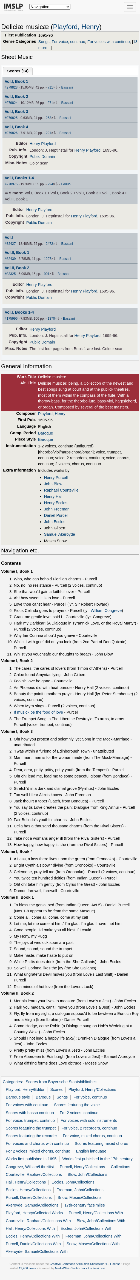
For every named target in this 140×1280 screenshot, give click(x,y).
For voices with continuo (108, 41)
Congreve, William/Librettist (30, 1167)
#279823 (11, 87)
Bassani (67, 87)
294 (50, 184)
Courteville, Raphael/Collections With (38, 1221)
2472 (49, 244)
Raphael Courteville (61, 490)
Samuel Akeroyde (59, 534)
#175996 (11, 318)
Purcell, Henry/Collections (82, 1167)
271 (50, 103)
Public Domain (42, 156)
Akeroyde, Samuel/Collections (32, 1205)
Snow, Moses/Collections (80, 1197)
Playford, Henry (76, 26)
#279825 (11, 118)
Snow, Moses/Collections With (93, 1244)
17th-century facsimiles (84, 1205)
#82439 (10, 259)
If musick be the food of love (38, 712)
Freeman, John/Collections (80, 1190)
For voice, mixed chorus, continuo (92, 1136)
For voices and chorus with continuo (37, 1143)
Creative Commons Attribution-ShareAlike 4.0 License (85, 1263)
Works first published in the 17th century (97, 1159)
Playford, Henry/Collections (92, 1089)
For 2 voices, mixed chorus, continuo (38, 1151)
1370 (51, 318)
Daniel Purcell (56, 515)
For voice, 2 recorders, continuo (89, 1128)
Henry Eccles (55, 503)
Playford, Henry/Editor (25, 1089)
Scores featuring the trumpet (31, 1128)
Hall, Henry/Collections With (30, 1228)
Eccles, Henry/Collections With (33, 1236)
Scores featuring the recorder (31, 1136)
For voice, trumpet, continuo (30, 1120)
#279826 (11, 133)
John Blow (53, 484)
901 (46, 274)
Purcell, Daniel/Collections (29, 1197)
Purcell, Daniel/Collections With (33, 1244)
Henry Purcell (56, 477)
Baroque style (18, 1097)
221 (48, 133)
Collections (120, 1167)
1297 (47, 259)
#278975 (11, 184)
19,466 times (27, 1268)
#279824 (11, 103)
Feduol (66, 184)
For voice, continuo (68, 41)
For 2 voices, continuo (79, 1113)
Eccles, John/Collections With (86, 1228)
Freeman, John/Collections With (93, 1236)
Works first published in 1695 (31, 1159)
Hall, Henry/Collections (26, 1182)
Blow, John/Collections (87, 1174)
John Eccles (54, 522)
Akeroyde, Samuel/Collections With (36, 1251)
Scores (56, 1089)
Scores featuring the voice (77, 1105)
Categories (12, 1082)
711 (50, 87)
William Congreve (106, 610)
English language (91, 1151)
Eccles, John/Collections (73, 1182)
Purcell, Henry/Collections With (96, 1213)
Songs (44, 41)
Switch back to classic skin (88, 1268)
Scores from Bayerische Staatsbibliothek (61, 1082)
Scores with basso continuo (30, 1113)
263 (48, 118)
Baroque (45, 433)
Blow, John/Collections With (101, 1221)
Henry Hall (53, 496)
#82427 (10, 244)
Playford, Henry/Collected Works (34, 1213)
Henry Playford (43, 143)
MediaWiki (62, 1268)
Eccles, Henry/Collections (28, 1190)
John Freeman (57, 509)
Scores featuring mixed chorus (101, 1143)
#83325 (10, 274)
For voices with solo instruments (89, 1120)
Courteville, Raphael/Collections (34, 1174)
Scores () (17, 71)
